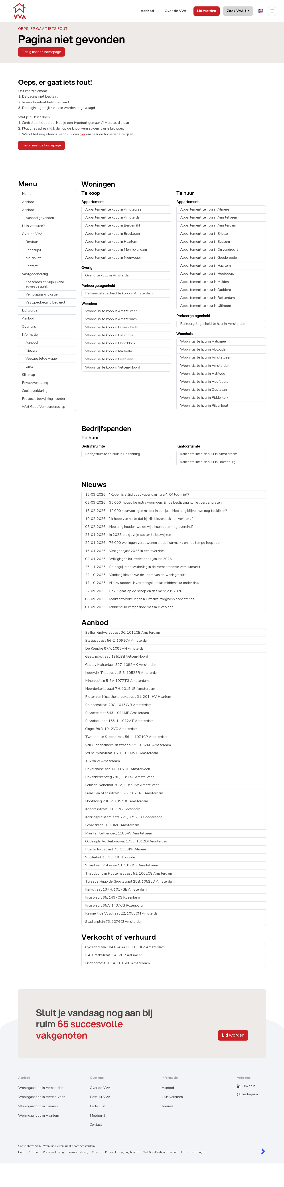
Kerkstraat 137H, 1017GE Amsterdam (116, 889)
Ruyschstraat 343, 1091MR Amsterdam (117, 712)
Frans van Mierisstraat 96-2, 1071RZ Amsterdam (124, 793)
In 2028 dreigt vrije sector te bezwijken (128, 534)
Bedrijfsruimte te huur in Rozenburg (112, 454)
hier (82, 134)
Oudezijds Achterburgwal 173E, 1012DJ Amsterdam (126, 841)
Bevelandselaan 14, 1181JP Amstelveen (117, 769)
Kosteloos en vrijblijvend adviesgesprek (45, 284)
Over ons (29, 326)
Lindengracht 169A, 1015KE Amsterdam (117, 963)
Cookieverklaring (34, 390)
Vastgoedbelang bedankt (45, 302)
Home (27, 193)
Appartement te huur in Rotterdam (207, 297)
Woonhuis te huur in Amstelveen (205, 357)
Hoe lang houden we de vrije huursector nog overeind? (139, 526)
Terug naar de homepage (41, 51)
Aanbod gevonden (40, 217)
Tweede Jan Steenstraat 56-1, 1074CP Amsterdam (126, 736)
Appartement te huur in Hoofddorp (207, 273)
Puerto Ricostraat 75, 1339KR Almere (115, 849)
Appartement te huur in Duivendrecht (209, 249)
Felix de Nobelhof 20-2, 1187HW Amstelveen (122, 785)
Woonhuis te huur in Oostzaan (203, 389)
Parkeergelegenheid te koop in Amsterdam (119, 293)
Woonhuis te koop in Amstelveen (111, 311)
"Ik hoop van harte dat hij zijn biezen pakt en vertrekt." (139, 518)
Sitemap (28, 374)
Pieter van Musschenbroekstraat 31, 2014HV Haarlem (128, 696)
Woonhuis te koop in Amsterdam (111, 319)
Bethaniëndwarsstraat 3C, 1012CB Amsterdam (122, 632)
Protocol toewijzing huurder (43, 398)
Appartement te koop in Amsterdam (113, 217)
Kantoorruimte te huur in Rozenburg (207, 461)
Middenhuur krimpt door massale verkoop (129, 607)
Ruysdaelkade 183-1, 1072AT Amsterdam (119, 720)
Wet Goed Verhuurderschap (43, 406)
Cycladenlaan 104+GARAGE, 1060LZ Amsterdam (125, 947)
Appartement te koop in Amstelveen (114, 209)
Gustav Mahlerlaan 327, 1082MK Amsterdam (121, 664)
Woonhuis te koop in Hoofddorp (110, 343)
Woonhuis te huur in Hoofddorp (204, 381)
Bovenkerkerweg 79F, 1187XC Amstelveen (119, 777)
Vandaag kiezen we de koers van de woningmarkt (135, 574)
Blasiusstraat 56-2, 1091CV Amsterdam (117, 640)
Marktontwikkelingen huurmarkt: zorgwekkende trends (139, 599)
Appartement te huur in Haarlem (205, 265)
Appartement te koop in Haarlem (111, 241)
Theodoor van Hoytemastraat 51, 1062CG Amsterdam (128, 873)
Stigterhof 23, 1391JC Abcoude (110, 857)
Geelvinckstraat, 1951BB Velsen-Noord (116, 656)
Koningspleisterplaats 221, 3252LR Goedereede (123, 817)
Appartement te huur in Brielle (204, 233)
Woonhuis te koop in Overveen (109, 359)
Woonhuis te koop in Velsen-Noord (112, 367)
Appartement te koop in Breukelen (112, 233)
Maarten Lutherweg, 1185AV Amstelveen (118, 833)
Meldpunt (33, 258)
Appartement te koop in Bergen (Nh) (114, 225)
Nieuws (31, 350)
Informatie (30, 334)
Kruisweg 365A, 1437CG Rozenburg (114, 905)
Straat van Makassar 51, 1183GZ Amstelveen (121, 865)
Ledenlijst (33, 250)
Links (30, 366)
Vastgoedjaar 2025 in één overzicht (125, 550)
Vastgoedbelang (35, 274)
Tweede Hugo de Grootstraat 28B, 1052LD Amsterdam (130, 881)
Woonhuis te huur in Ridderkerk (204, 397)
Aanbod (28, 201)
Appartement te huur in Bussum (205, 241)
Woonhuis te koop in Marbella (108, 351)
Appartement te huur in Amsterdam (208, 225)
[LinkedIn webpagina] (241, 1086)
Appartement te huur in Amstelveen (208, 217)
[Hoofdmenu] (272, 11)
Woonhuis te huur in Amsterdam (205, 365)
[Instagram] (241, 1094)
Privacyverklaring (35, 382)
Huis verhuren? (33, 225)
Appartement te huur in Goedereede (208, 257)
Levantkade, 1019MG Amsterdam (112, 825)
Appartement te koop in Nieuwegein (113, 257)
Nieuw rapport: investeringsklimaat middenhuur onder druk (142, 582)
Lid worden (30, 310)
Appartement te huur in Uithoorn (205, 305)
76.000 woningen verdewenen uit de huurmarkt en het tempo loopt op (152, 542)
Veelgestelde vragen (42, 358)
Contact (32, 266)
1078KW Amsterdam (102, 761)
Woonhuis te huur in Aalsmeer (203, 341)
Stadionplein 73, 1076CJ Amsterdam (114, 921)
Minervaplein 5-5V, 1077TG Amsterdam (117, 680)
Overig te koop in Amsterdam (108, 275)
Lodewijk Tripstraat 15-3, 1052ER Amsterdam (122, 672)
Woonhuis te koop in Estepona (109, 335)
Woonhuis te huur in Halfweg (202, 373)
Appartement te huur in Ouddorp (205, 289)
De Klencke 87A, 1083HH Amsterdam (115, 648)
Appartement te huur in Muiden (204, 281)
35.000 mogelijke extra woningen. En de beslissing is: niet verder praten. (153, 502)
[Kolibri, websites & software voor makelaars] (263, 1151)
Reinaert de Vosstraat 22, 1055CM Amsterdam (122, 913)
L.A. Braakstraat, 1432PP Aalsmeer (113, 955)
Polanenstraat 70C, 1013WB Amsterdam (118, 704)
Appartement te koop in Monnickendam (116, 249)
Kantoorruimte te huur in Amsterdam (208, 454)
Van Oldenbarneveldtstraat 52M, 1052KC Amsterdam (128, 745)
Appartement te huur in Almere (204, 209)
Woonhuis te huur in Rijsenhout (204, 405)
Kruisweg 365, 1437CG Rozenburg (112, 897)
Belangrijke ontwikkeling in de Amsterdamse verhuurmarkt (142, 566)
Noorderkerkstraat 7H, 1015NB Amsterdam (120, 688)
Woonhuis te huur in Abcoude (203, 349)
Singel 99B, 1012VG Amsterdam (111, 728)
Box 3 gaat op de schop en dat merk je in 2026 (133, 591)
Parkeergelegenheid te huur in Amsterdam (213, 323)
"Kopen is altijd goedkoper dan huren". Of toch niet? (137, 494)
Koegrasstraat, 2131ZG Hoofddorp (112, 809)
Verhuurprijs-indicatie (42, 294)
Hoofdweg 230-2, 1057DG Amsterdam (116, 801)
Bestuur (32, 241)
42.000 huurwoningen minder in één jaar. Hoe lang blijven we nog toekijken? (156, 510)
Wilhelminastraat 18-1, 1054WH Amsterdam (121, 753)
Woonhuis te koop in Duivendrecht (112, 327)
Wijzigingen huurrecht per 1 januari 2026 (128, 558)
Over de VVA (32, 233)
